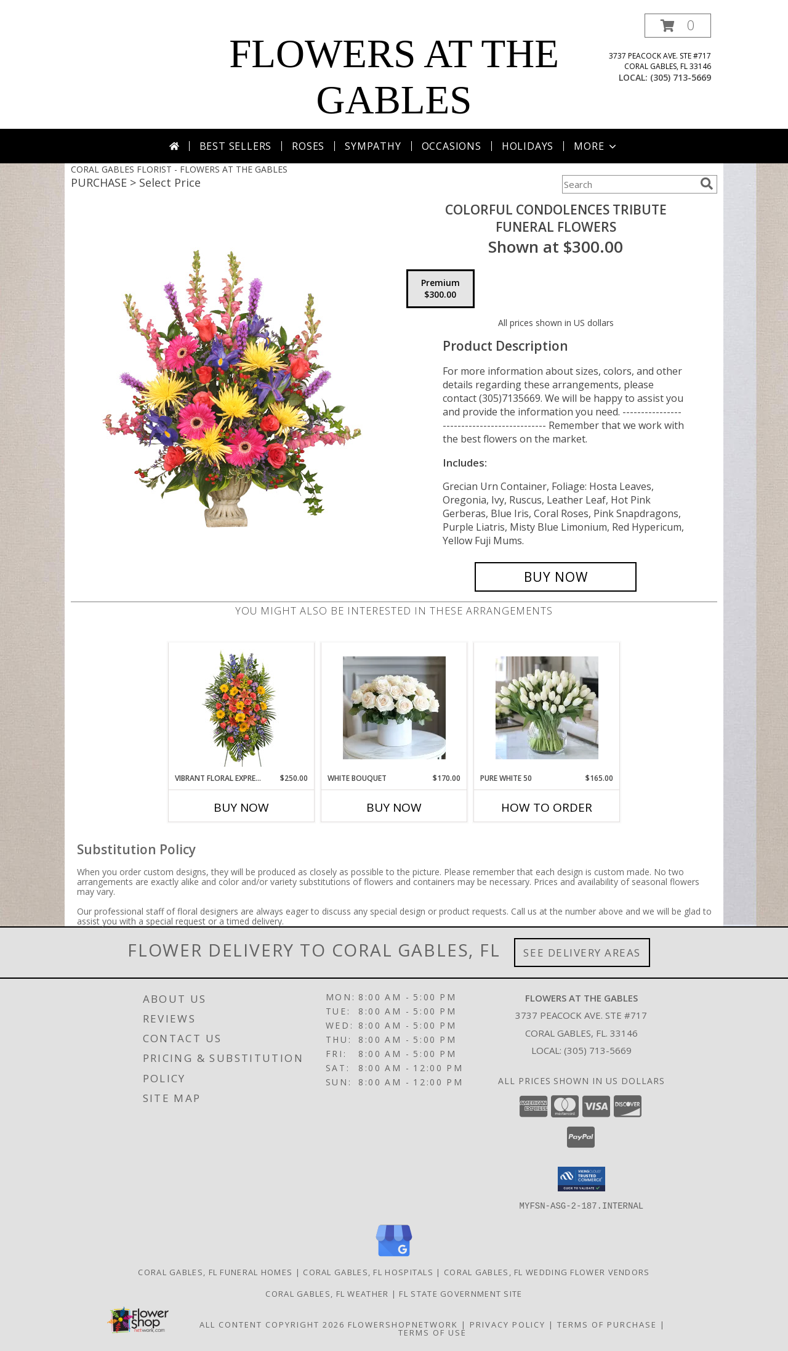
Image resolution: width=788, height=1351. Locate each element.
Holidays (527, 146)
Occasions (451, 146)
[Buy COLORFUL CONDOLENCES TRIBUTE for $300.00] (556, 577)
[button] (678, 26)
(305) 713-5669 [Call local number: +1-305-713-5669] (680, 77)
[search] (707, 183)
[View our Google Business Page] (394, 1256)
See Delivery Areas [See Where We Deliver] (582, 952)
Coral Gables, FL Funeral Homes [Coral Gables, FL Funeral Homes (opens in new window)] (215, 1271)
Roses (308, 146)
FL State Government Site (460, 1293)
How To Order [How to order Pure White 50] (546, 807)
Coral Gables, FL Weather (326, 1293)
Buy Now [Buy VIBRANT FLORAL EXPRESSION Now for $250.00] (241, 807)
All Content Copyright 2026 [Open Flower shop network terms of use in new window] (272, 1323)
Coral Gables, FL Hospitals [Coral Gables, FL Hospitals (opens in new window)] (368, 1271)
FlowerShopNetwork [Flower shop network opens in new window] (403, 1323)
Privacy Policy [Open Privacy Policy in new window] (507, 1323)
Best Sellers (235, 146)
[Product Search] (628, 184)
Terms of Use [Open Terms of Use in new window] (432, 1331)
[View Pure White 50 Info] (547, 707)
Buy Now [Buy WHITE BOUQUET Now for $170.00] (394, 807)
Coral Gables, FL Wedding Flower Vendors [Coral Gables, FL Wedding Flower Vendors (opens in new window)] (547, 1271)
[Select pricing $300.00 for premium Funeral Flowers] (440, 289)
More (596, 146)
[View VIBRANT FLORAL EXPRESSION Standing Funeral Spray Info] (241, 708)
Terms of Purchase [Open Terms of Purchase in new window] (607, 1323)
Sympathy (373, 146)
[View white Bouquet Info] (394, 707)
